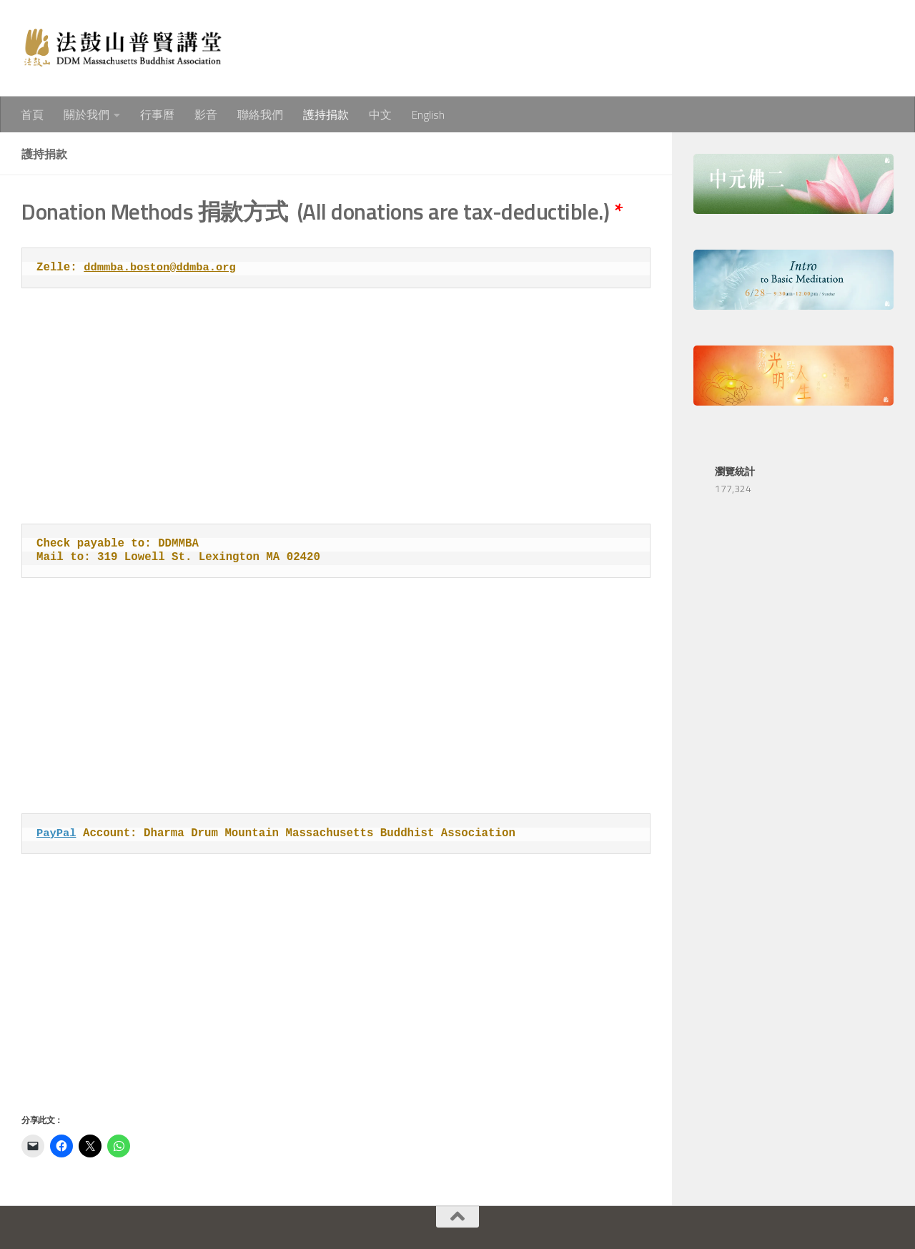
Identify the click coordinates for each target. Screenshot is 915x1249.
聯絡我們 (260, 114)
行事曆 (157, 114)
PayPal (56, 833)
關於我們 (86, 114)
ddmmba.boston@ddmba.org (161, 267)
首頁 (32, 114)
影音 (205, 114)
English (428, 114)
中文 (380, 114)
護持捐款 (326, 114)
